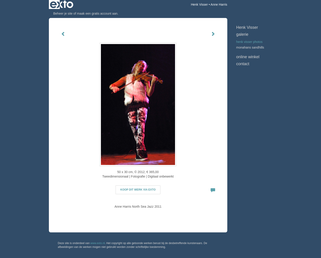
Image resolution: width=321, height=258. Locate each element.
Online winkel (248, 57)
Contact (242, 64)
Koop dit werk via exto (137, 189)
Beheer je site (63, 13)
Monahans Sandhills (250, 47)
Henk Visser (199, 4)
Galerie (242, 34)
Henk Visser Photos (249, 42)
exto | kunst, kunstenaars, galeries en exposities (61, 4)
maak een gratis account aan (97, 13)
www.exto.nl (97, 243)
